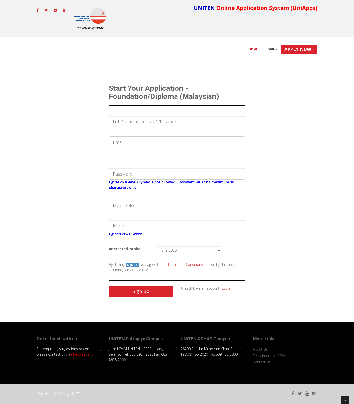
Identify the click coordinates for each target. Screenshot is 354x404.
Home (253, 49)
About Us (260, 349)
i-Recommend (82, 354)
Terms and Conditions (186, 264)
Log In (226, 288)
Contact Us (262, 362)
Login (271, 49)
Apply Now (299, 49)
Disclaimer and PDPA (269, 355)
